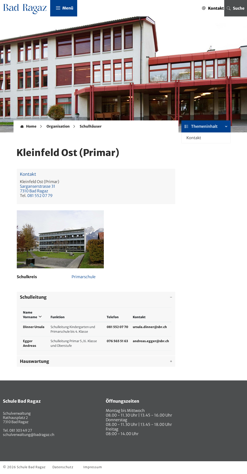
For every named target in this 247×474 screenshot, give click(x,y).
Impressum (92, 467)
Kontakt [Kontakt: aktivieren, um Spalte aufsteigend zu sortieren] (139, 317)
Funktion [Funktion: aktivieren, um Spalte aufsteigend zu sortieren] (58, 317)
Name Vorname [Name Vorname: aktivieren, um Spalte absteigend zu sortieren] (30, 314)
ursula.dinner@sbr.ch (150, 327)
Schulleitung (33, 297)
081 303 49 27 (20, 430)
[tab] (96, 297)
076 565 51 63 (117, 341)
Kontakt (193, 137)
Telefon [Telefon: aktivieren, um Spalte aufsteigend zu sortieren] (113, 317)
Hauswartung (34, 361)
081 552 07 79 (40, 195)
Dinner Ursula (33, 327)
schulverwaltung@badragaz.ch (28, 434)
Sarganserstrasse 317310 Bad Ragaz (37, 188)
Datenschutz (62, 467)
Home (31, 126)
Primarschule (84, 276)
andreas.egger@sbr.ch (151, 341)
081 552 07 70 (117, 327)
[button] (58, 126)
